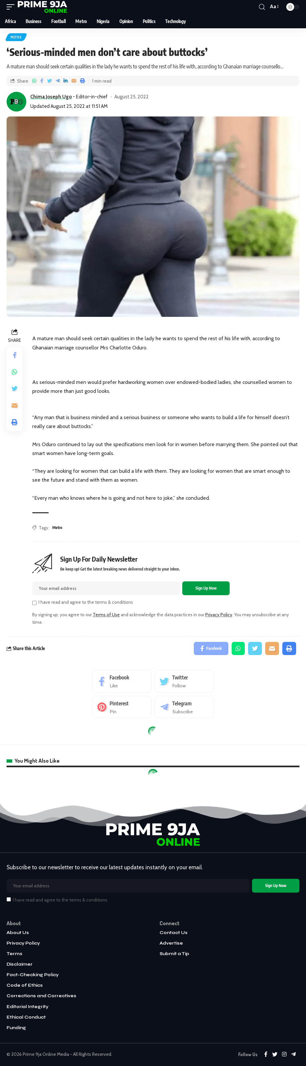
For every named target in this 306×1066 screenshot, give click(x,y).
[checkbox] (34, 603)
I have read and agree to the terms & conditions (85, 602)
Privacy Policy (218, 614)
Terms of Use (106, 614)
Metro (16, 37)
